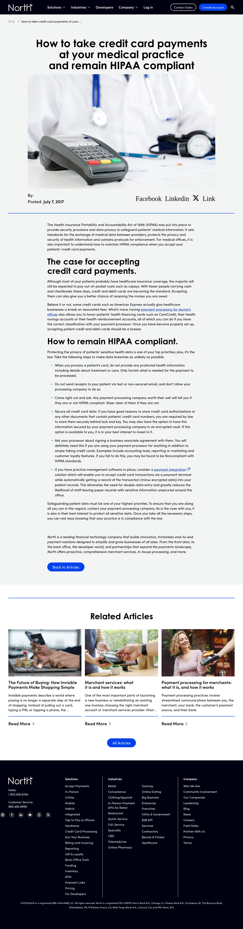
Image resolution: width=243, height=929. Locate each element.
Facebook (149, 198)
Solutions (54, 7)
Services (147, 825)
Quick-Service (117, 819)
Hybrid (69, 808)
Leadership (191, 803)
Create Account (213, 7)
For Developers (75, 894)
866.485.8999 (17, 806)
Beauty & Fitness (153, 837)
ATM (68, 876)
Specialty (114, 830)
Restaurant (115, 813)
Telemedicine (117, 841)
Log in (148, 7)
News (187, 814)
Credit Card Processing (81, 831)
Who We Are (191, 786)
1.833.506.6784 (18, 794)
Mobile (70, 803)
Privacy (188, 837)
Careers (188, 820)
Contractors (150, 831)
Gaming (147, 786)
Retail (112, 786)
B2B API (147, 820)
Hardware (72, 825)
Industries (78, 7)
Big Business (150, 797)
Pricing (70, 888)
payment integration (170, 469)
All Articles (122, 742)
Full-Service (116, 824)
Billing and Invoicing (79, 843)
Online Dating (151, 791)
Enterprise (149, 803)
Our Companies (194, 797)
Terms (187, 843)
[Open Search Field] (232, 7)
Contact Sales (183, 7)
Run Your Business (77, 837)
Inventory (71, 871)
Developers (104, 7)
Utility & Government (156, 814)
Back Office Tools (77, 859)
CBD (111, 836)
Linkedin (177, 198)
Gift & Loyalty (74, 854)
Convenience (117, 791)
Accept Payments (77, 786)
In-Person (72, 791)
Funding (70, 865)
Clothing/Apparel (120, 797)
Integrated (72, 814)
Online (69, 797)
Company (126, 7)
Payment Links (75, 882)
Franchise (148, 808)
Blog (186, 808)
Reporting (72, 848)
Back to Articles (66, 567)
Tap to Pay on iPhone (79, 820)
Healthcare (149, 843)
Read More (19, 723)
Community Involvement (200, 791)
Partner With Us (194, 831)
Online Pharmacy (120, 847)
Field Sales (190, 825)
